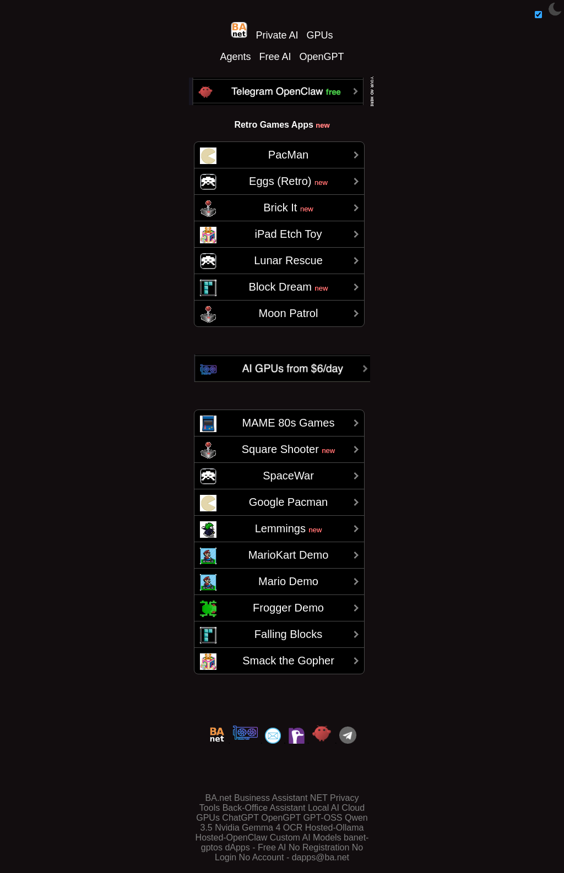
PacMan (288, 155)
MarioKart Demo (288, 555)
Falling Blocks (288, 634)
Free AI (275, 56)
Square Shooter (288, 449)
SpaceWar (288, 476)
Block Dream (288, 287)
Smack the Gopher (288, 660)
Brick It (288, 207)
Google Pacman (288, 502)
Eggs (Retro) (288, 181)
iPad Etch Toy (288, 234)
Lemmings (288, 528)
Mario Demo (288, 581)
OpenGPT (322, 56)
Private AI (277, 35)
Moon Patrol (288, 313)
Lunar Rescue (288, 260)
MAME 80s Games (288, 423)
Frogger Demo (288, 608)
